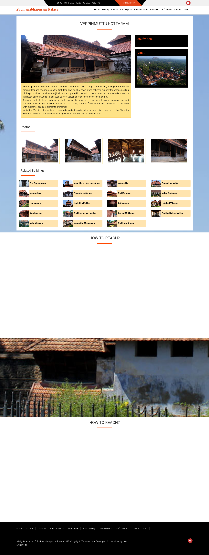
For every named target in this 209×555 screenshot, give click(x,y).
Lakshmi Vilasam (170, 203)
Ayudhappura (36, 213)
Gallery (154, 9)
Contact (178, 9)
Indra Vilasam (36, 223)
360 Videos (166, 9)
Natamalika (123, 183)
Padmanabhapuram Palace (37, 9)
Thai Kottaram (124, 193)
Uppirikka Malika (81, 203)
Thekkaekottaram (126, 223)
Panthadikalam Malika (172, 213)
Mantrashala (35, 193)
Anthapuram (123, 203)
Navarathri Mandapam (84, 223)
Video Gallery (105, 528)
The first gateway (38, 183)
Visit (186, 9)
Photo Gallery (89, 528)
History (105, 9)
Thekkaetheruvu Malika (85, 213)
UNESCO (42, 528)
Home (97, 9)
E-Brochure (73, 528)
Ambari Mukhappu (126, 213)
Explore (128, 9)
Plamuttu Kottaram (83, 193)
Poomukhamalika (170, 183)
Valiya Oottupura (169, 193)
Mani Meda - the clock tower (87, 183)
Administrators (141, 9)
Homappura (35, 203)
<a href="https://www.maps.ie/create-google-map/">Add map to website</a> (104, 289)
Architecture (117, 9)
